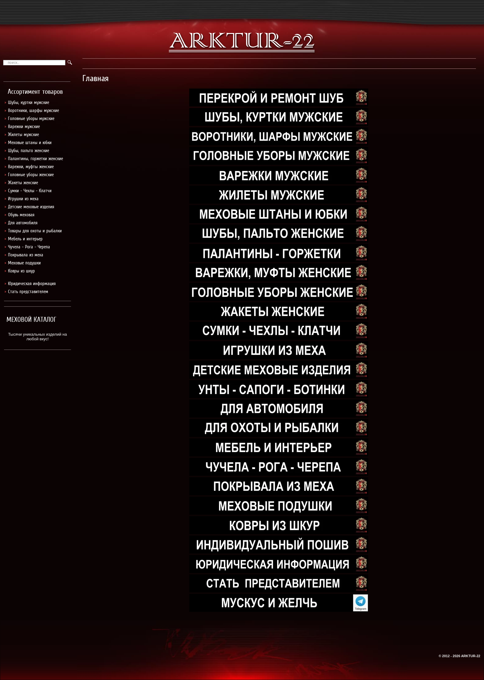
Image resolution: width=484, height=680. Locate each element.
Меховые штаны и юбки (30, 142)
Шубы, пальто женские (28, 150)
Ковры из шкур (21, 270)
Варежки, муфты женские (31, 166)
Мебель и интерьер (25, 238)
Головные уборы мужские (31, 118)
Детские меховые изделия (31, 206)
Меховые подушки (24, 262)
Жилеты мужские (23, 134)
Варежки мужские (24, 126)
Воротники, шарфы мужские (33, 110)
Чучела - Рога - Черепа (29, 246)
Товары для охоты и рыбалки (35, 230)
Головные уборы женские (31, 174)
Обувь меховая (21, 214)
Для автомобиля (22, 222)
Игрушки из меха (23, 198)
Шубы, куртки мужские (28, 102)
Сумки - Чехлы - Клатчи (30, 190)
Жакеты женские (23, 182)
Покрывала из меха (25, 254)
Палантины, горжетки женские (35, 158)
